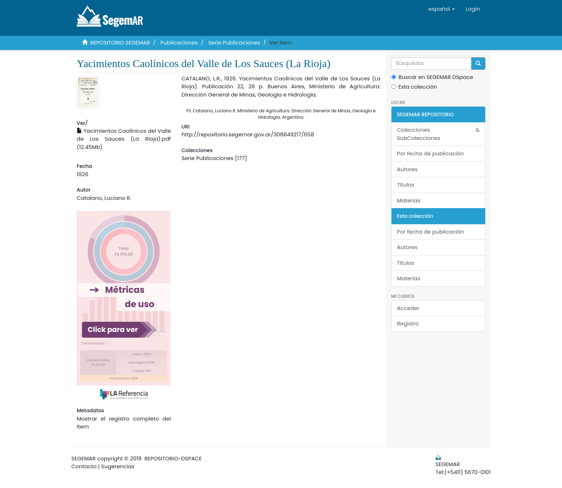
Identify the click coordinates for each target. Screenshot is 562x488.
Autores (407, 169)
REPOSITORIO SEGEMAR (120, 42)
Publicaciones (179, 42)
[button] (441, 9)
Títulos (405, 184)
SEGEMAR (83, 458)
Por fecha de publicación (430, 153)
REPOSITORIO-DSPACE (173, 458)
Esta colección (414, 86)
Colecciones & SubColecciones (438, 134)
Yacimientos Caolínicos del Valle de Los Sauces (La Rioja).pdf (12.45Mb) (124, 139)
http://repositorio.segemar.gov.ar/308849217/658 (247, 134)
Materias (408, 200)
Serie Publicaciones (234, 42)
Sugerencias (117, 466)
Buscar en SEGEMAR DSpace (432, 77)
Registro (408, 323)
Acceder (408, 308)
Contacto (84, 466)
